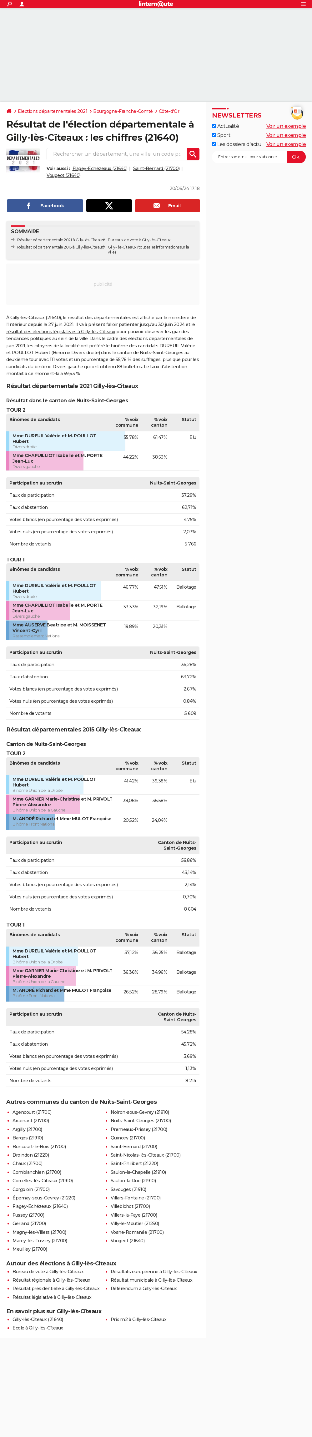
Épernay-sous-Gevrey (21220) (44, 1198)
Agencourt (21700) (32, 1112)
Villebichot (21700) (130, 1206)
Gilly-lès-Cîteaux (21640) (38, 1319)
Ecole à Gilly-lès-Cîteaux (38, 1328)
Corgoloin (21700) (31, 1189)
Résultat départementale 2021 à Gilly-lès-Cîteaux (60, 240)
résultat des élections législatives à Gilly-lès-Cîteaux (60, 331)
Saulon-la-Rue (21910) (133, 1180)
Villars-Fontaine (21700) (136, 1198)
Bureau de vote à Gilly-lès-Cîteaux (48, 1271)
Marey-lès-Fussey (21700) (40, 1241)
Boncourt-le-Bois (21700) (39, 1146)
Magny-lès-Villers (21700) (39, 1232)
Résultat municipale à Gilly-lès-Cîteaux (152, 1280)
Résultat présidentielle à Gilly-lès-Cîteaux (56, 1288)
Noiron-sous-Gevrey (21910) (140, 1112)
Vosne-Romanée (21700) (137, 1232)
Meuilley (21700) (30, 1249)
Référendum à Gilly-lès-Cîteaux (144, 1288)
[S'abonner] (259, 157)
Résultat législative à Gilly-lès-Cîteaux (52, 1297)
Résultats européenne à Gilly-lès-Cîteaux (154, 1271)
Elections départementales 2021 (52, 111)
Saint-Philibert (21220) (134, 1163)
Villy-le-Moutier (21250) (135, 1223)
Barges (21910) (28, 1138)
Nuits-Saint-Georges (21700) (141, 1120)
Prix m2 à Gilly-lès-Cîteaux (139, 1319)
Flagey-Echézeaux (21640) (100, 168)
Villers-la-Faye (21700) (134, 1215)
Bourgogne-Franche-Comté (123, 111)
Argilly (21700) (27, 1129)
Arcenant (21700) (31, 1120)
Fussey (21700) (28, 1215)
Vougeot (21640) (64, 175)
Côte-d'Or (169, 111)
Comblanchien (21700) (37, 1172)
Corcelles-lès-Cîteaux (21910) (43, 1180)
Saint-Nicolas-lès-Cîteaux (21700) (146, 1155)
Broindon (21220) (31, 1155)
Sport (221, 135)
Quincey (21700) (128, 1138)
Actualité (225, 126)
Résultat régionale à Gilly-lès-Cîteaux (51, 1280)
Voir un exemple (286, 126)
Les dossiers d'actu (236, 144)
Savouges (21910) (128, 1189)
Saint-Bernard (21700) (156, 168)
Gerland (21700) (29, 1223)
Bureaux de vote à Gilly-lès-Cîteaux (139, 240)
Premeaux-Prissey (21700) (139, 1129)
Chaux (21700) (28, 1163)
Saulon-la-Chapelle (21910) (138, 1172)
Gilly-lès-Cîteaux (122, 247)
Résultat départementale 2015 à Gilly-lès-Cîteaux (60, 247)
